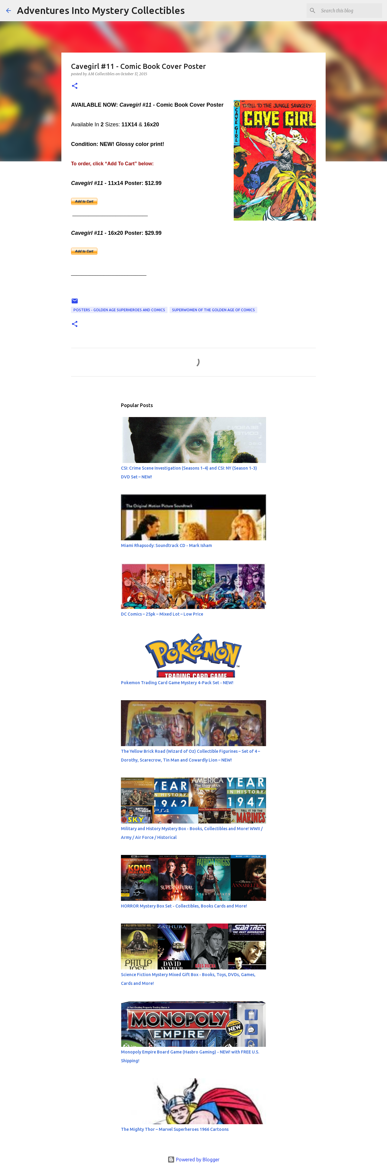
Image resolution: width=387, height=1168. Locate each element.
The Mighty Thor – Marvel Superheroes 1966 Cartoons (175, 1129)
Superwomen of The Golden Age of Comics (213, 310)
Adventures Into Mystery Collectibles (101, 10)
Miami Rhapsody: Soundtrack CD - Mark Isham (166, 545)
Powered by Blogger (193, 1159)
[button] (74, 86)
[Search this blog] (350, 10)
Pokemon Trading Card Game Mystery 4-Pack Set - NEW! (177, 682)
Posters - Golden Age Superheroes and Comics (119, 310)
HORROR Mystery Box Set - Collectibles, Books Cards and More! (184, 906)
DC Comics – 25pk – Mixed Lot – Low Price (162, 614)
